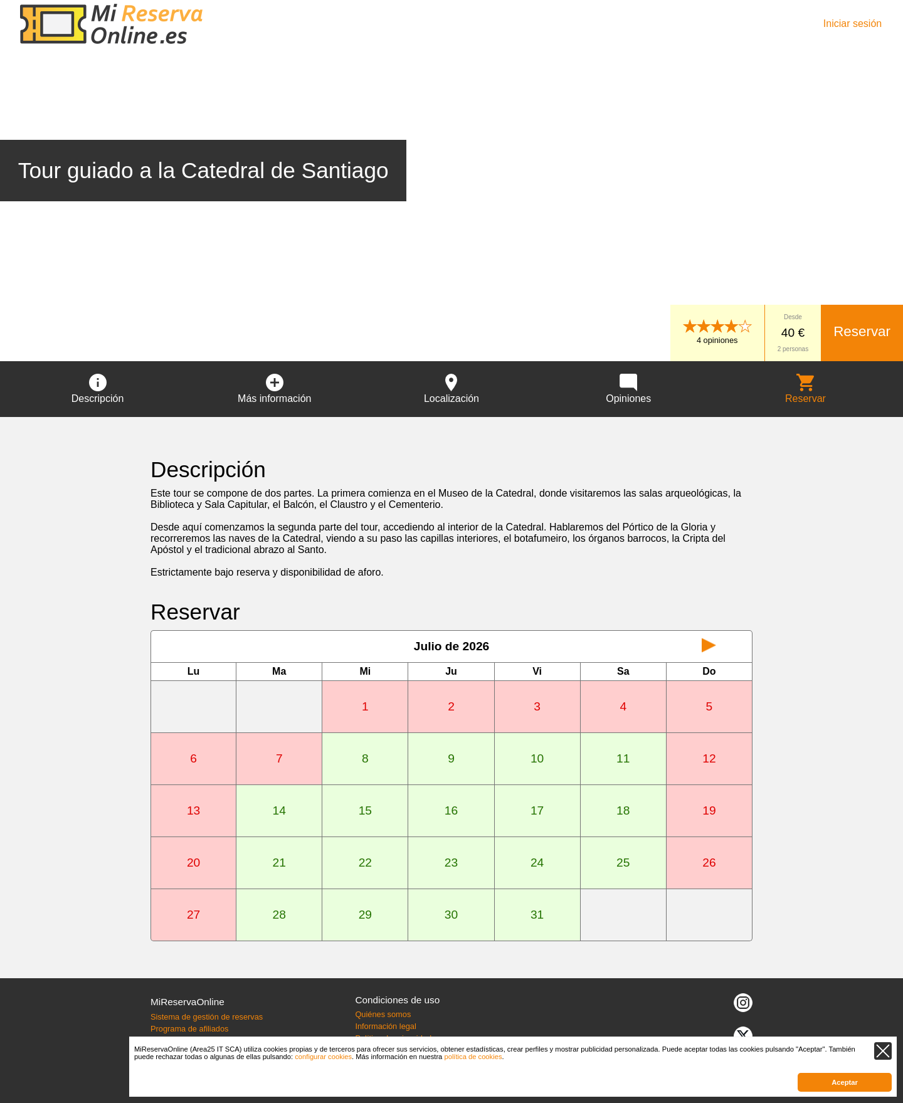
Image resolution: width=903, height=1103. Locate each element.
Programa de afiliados (189, 1028)
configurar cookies (323, 1056)
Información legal (385, 1026)
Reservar (861, 331)
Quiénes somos (383, 1014)
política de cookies (473, 1056)
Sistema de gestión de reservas (206, 1016)
